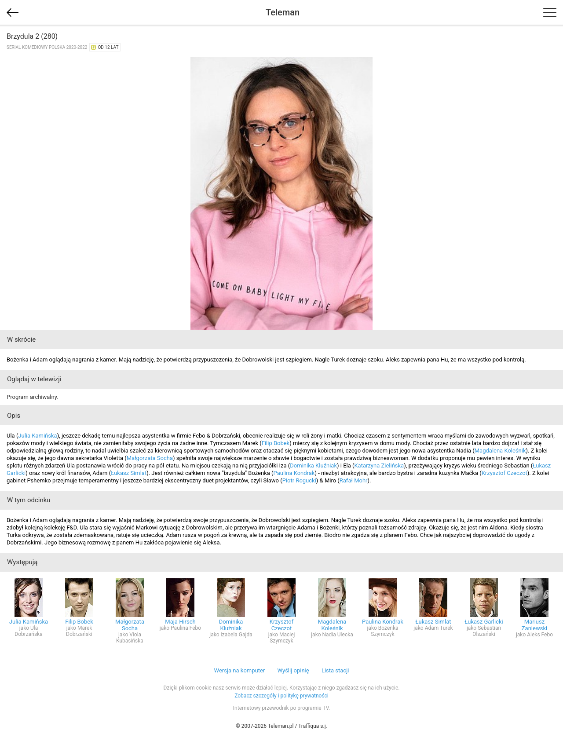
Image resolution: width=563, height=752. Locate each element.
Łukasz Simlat (128, 473)
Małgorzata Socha (150, 458)
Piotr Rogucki (299, 480)
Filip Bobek (276, 443)
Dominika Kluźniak (313, 465)
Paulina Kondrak (294, 473)
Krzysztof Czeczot (504, 473)
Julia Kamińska (37, 435)
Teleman (283, 12)
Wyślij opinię (293, 670)
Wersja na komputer (239, 670)
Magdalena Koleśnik (500, 450)
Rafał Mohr (354, 480)
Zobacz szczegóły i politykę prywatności (281, 696)
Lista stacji (335, 670)
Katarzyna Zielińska (379, 465)
